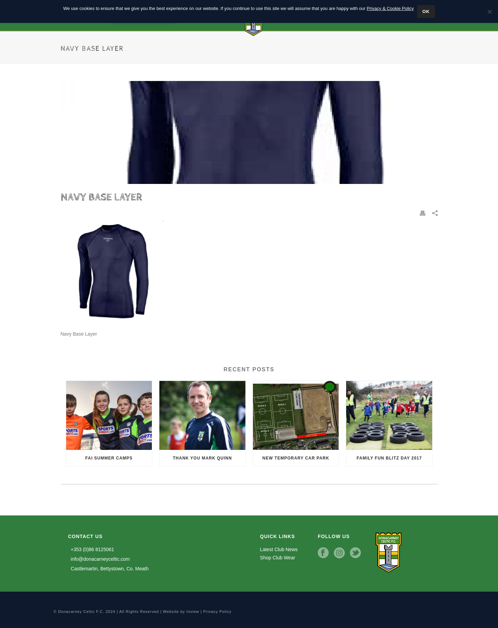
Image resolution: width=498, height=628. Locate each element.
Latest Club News (279, 549)
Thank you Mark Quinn (202, 458)
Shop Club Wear (277, 557)
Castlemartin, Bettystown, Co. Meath (108, 568)
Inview (192, 611)
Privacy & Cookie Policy (390, 8)
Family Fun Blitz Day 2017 (389, 458)
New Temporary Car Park (296, 458)
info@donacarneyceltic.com (99, 559)
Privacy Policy (217, 611)
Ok (426, 11)
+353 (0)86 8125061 (91, 549)
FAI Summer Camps (109, 458)
